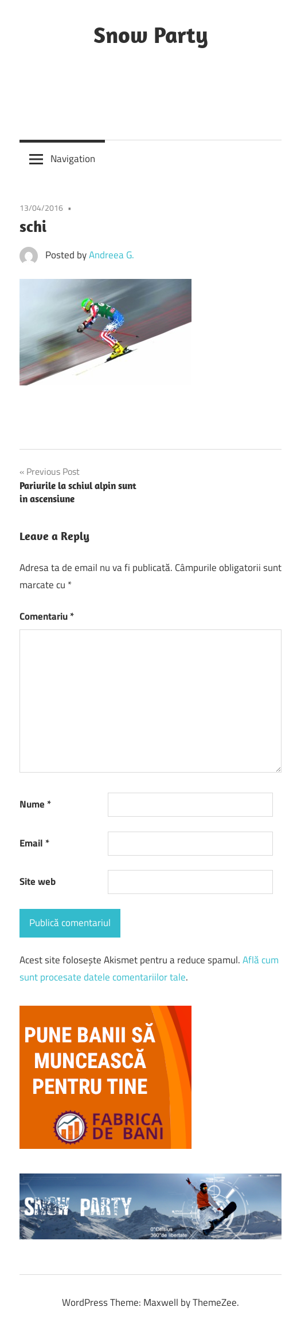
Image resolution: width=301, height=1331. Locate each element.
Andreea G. (111, 254)
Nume (35, 804)
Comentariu (46, 616)
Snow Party (150, 34)
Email (34, 843)
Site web (37, 881)
